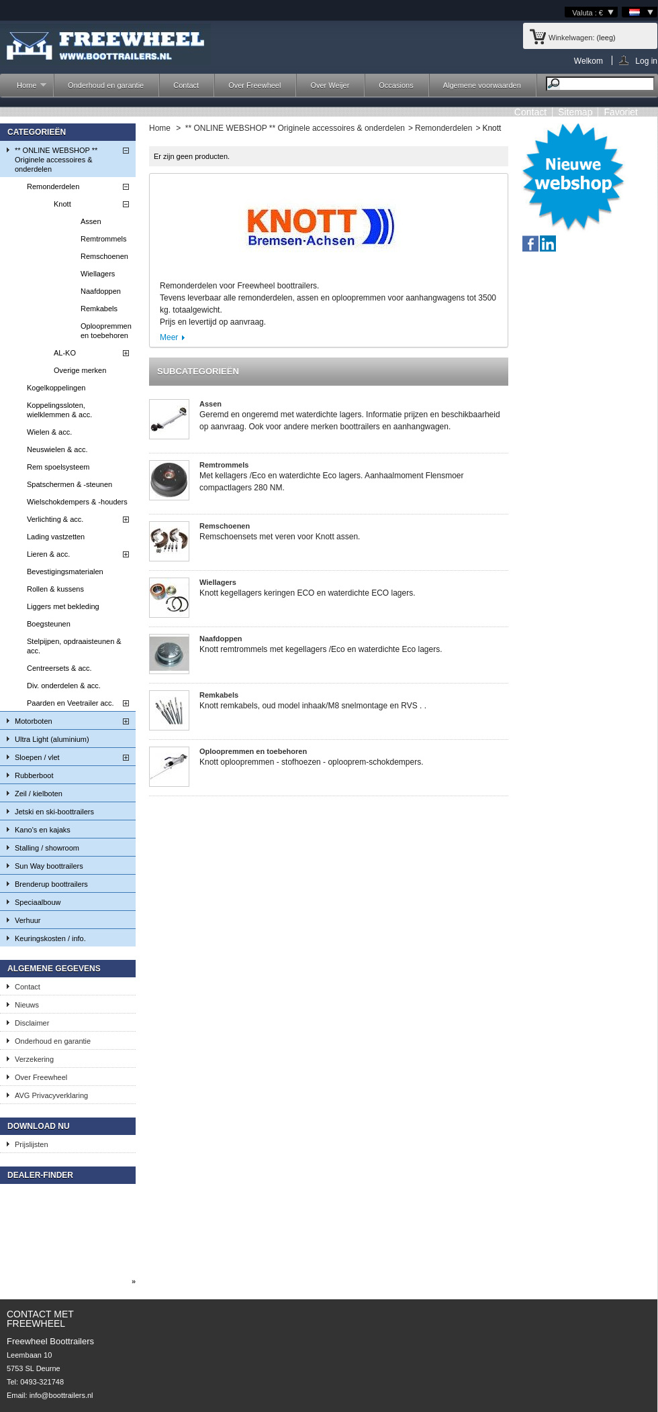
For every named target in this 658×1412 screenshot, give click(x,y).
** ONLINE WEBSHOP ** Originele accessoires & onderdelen (56, 159)
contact (530, 112)
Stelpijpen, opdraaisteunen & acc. (74, 646)
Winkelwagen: (571, 38)
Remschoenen (104, 256)
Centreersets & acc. (59, 668)
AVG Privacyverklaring (51, 1095)
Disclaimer (32, 1023)
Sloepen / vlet (37, 757)
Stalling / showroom (47, 848)
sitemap (575, 112)
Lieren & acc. (48, 554)
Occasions (396, 85)
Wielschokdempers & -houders (77, 502)
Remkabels (99, 309)
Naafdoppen (101, 291)
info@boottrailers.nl (61, 1395)
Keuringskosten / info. (50, 938)
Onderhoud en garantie (106, 85)
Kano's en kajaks (42, 830)
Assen (91, 221)
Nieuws (27, 1005)
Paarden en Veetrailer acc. (70, 703)
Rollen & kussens (55, 589)
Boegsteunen (48, 624)
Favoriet (621, 112)
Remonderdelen (53, 186)
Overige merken (80, 370)
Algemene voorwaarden (482, 85)
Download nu (38, 1126)
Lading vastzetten (56, 537)
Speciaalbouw (38, 902)
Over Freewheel (254, 85)
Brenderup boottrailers (51, 884)
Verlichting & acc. (55, 519)
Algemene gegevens (54, 968)
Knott (62, 204)
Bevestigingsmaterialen (65, 571)
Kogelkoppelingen (56, 388)
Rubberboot (34, 775)
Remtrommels (103, 239)
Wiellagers (98, 274)
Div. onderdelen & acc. (64, 686)
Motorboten (33, 721)
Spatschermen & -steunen (69, 484)
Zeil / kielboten (38, 794)
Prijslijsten (31, 1144)
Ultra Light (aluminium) (52, 739)
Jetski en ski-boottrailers (54, 812)
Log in (646, 60)
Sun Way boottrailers (49, 866)
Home (24, 89)
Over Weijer (329, 85)
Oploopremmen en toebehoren (106, 330)
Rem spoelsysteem (58, 467)
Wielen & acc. (49, 432)
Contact (186, 85)
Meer (169, 337)
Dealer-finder (40, 1175)
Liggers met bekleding (63, 606)
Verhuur (28, 920)
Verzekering (34, 1059)
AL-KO (65, 353)
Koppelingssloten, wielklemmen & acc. (59, 410)
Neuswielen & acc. (57, 449)
